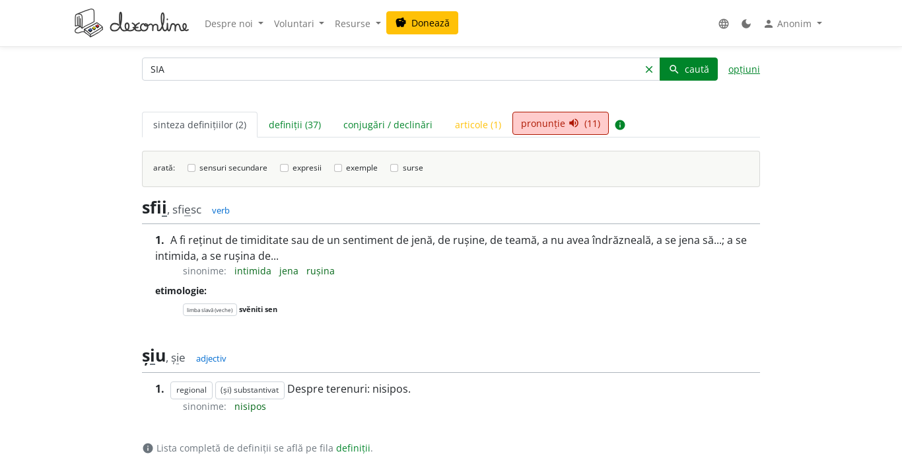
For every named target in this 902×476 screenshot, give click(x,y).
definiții (353, 448)
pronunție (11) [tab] (560, 123)
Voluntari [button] (295, 23)
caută (688, 69)
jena (290, 270)
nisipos (250, 406)
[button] (723, 23)
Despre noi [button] (230, 23)
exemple (362, 167)
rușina (320, 270)
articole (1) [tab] (478, 124)
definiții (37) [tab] (295, 124)
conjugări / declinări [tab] (388, 124)
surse (413, 167)
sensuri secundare (233, 167)
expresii (307, 167)
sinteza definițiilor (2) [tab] (199, 124)
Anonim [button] (788, 23)
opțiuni (744, 69)
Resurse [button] (354, 23)
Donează (422, 23)
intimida (254, 270)
